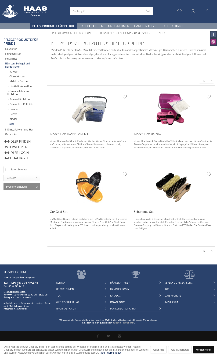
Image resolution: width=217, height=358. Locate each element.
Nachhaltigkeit (16, 158)
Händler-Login (16, 152)
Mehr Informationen (110, 352)
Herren (13, 113)
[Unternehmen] (119, 26)
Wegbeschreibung (67, 302)
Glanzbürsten (16, 76)
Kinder (13, 118)
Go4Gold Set (58, 212)
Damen (13, 109)
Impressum (171, 302)
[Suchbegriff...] (111, 11)
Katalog (115, 295)
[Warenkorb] (210, 10)
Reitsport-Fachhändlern (123, 322)
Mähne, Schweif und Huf (19, 129)
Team (59, 295)
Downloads (117, 302)
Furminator (11, 134)
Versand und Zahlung (179, 282)
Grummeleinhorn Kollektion (18, 93)
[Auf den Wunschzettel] (125, 97)
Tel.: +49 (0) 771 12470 (20, 283)
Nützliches (11, 58)
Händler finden (17, 141)
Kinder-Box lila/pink (147, 134)
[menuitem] (111, 11)
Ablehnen (158, 349)
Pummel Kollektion (20, 99)
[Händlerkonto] (196, 10)
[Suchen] (149, 10)
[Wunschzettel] (180, 10)
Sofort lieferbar (19, 169)
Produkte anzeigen (22, 186)
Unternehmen (15, 147)
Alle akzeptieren (180, 349)
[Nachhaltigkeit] (173, 26)
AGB (167, 289)
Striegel (13, 71)
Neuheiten (11, 48)
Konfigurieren (203, 349)
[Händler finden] (91, 26)
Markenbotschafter (123, 308)
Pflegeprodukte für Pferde (20, 41)
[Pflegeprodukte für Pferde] (53, 26)
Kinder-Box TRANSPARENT (69, 134)
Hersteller (10, 177)
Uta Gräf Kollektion (20, 86)
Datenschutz (173, 295)
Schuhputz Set (144, 212)
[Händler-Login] (145, 26)
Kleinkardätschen (19, 81)
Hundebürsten (13, 53)
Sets (12, 123)
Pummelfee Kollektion (22, 104)
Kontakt (61, 282)
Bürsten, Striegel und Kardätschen (17, 65)
